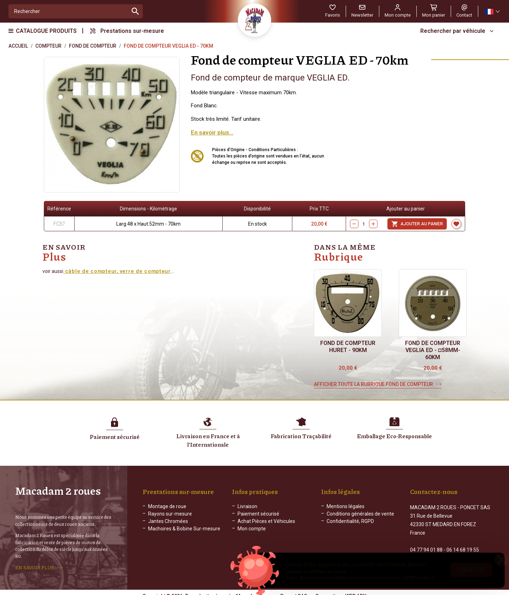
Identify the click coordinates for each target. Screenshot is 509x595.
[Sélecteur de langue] (492, 11)
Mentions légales (345, 506)
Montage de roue (167, 506)
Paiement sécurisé (258, 514)
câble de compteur (90, 271)
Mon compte (252, 528)
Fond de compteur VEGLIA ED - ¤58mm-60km (432, 350)
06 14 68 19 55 (462, 543)
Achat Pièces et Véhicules (266, 521)
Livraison (247, 506)
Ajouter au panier (417, 223)
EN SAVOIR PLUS (34, 564)
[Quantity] (363, 224)
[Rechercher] (68, 11)
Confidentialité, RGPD (350, 521)
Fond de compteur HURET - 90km (347, 346)
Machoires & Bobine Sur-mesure (184, 528)
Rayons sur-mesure (170, 514)
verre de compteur (144, 271)
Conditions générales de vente (360, 514)
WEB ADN (356, 590)
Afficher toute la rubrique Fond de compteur (373, 384)
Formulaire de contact (434, 558)
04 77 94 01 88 (426, 543)
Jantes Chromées (168, 521)
